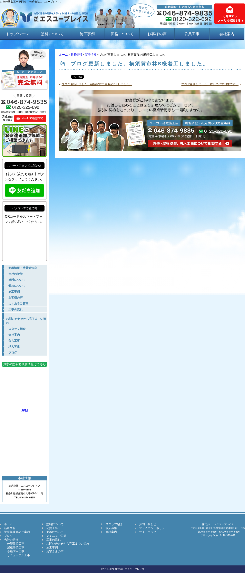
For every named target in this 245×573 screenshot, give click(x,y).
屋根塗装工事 (14, 547)
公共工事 (192, 34)
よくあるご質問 (56, 535)
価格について (122, 34)
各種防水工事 (14, 551)
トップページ (17, 34)
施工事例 (87, 34)
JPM (24, 408)
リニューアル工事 (17, 555)
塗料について (52, 34)
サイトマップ (147, 532)
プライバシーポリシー (153, 528)
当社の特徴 (11, 539)
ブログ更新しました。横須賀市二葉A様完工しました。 (97, 84)
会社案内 (227, 34)
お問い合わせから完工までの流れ (67, 543)
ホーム (63, 54)
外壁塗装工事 (14, 543)
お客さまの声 (54, 551)
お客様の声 (157, 34)
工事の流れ (53, 539)
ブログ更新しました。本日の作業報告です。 (209, 84)
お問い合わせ (147, 524)
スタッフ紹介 (114, 524)
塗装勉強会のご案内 (17, 532)
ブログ (8, 535)
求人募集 (111, 528)
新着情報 (76, 54)
